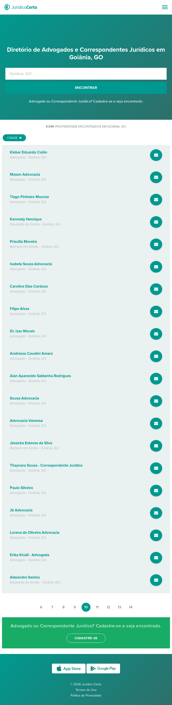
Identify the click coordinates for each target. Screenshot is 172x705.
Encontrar (86, 87)
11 (97, 607)
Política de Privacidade (86, 695)
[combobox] (86, 74)
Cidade (14, 138)
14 (130, 607)
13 (119, 607)
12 (108, 607)
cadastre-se (86, 638)
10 (86, 607)
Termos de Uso (86, 690)
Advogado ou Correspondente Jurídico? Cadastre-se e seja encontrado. (86, 101)
